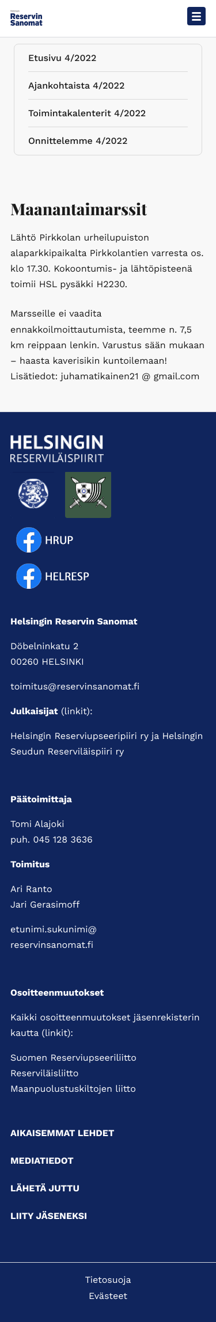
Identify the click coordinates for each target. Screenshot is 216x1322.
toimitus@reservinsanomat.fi (74, 686)
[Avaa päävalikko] (196, 16)
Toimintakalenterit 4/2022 (87, 115)
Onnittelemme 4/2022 (77, 143)
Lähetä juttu (44, 1188)
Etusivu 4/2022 (62, 60)
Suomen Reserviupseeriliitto (73, 1057)
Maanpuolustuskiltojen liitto (73, 1088)
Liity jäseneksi (48, 1215)
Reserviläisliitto (44, 1073)
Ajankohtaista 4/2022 (76, 87)
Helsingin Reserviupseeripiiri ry (79, 735)
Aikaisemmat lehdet (62, 1132)
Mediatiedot (42, 1160)
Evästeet (108, 1295)
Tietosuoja (108, 1279)
